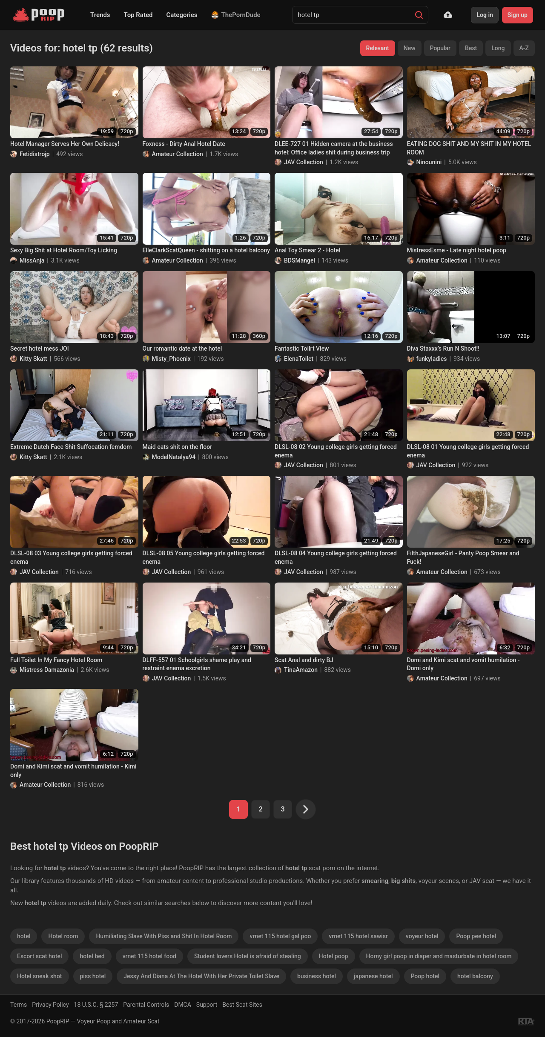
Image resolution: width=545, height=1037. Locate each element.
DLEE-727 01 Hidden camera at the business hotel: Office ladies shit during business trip (334, 148)
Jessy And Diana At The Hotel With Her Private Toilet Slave (201, 976)
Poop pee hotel (476, 936)
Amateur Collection (177, 154)
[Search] (418, 14)
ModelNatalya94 (174, 457)
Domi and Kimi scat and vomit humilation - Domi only (463, 664)
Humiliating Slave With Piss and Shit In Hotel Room (164, 936)
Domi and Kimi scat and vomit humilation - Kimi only (73, 770)
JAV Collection (303, 162)
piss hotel (93, 976)
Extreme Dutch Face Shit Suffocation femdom (71, 446)
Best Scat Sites (242, 1004)
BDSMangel (299, 260)
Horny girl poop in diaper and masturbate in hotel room (439, 956)
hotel (23, 936)
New (410, 48)
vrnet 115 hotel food (149, 956)
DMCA (182, 1004)
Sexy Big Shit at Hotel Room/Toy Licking (63, 250)
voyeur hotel (422, 936)
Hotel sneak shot (39, 976)
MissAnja (32, 260)
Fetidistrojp (35, 154)
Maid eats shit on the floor (177, 446)
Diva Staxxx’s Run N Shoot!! (443, 348)
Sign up (518, 14)
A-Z (524, 48)
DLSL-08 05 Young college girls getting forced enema (204, 557)
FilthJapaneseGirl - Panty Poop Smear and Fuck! (463, 557)
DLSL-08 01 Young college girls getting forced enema (468, 451)
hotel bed (92, 956)
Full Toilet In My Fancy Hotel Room (56, 660)
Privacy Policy (50, 1004)
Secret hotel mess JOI (39, 348)
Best (471, 48)
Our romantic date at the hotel (182, 348)
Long (498, 48)
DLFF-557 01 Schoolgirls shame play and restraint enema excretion (197, 664)
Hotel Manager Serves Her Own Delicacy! (64, 143)
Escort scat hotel (39, 956)
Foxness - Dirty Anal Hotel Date (184, 143)
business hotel (316, 976)
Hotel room (63, 936)
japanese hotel (373, 976)
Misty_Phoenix (171, 358)
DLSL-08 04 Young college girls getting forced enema (336, 557)
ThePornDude (236, 15)
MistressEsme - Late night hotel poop (456, 250)
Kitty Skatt (33, 358)
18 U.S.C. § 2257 (96, 1004)
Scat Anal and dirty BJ (304, 660)
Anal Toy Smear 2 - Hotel (307, 250)
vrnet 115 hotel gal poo (280, 936)
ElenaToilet (298, 358)
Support (206, 1004)
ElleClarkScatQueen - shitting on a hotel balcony (206, 250)
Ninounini (429, 162)
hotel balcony (475, 976)
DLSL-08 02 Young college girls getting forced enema (336, 451)
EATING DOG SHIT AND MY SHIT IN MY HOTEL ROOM (469, 148)
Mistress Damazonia (47, 669)
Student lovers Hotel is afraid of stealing (247, 956)
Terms (18, 1004)
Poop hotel (425, 976)
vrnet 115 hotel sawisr (358, 936)
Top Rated (138, 15)
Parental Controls (146, 1004)
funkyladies (431, 358)
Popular (440, 48)
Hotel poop (333, 956)
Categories (181, 15)
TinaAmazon (301, 669)
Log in (484, 14)
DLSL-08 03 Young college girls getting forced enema (71, 557)
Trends (100, 15)
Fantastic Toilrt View (302, 348)
